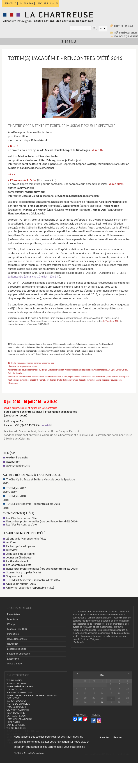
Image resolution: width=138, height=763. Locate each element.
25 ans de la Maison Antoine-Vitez (26, 538)
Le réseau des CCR (17, 629)
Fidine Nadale (13, 722)
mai (102, 675)
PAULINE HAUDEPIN (16, 707)
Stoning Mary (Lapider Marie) (23, 572)
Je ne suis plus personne (20, 553)
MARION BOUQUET (16, 701)
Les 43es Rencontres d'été (21, 518)
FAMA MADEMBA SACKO (19, 719)
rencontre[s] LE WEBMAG (126, 36)
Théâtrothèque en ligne (126, 32)
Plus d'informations (34, 753)
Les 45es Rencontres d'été (21, 524)
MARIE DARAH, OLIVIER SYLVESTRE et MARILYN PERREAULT (31, 696)
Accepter (104, 737)
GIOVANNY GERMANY (17, 710)
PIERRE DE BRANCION (18, 704)
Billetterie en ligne (123, 26)
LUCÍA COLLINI (14, 689)
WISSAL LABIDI (14, 680)
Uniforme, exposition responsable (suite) (30, 587)
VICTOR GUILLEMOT (17, 728)
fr (101, 28)
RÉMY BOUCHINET (16, 713)
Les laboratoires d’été (18, 565)
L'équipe (11, 624)
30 (119, 702)
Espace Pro (13, 659)
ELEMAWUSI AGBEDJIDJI (19, 692)
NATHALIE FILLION (16, 716)
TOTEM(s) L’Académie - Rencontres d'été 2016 (33, 580)
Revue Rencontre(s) (17, 639)
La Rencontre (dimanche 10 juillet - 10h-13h (33, 276)
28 (102, 702)
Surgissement (14, 576)
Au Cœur (11, 542)
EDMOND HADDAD (16, 683)
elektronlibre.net (17, 457)
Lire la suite (78, 642)
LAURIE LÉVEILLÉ (15, 725)
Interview (11, 550)
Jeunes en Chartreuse (18, 557)
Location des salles (16, 649)
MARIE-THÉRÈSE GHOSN (19, 686)
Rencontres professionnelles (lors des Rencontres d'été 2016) (42, 521)
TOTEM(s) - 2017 (16, 488)
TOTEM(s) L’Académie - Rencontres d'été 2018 (33, 503)
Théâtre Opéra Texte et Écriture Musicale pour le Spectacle (40, 479)
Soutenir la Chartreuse (18, 654)
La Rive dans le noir (17, 561)
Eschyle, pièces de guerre (21, 546)
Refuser (118, 737)
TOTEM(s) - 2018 (16, 496)
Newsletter (12, 644)
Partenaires (13, 634)
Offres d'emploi (14, 663)
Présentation (13, 614)
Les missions (13, 619)
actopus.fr (13, 461)
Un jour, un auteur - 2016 (21, 583)
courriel (46, 425)
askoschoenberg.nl (18, 465)
